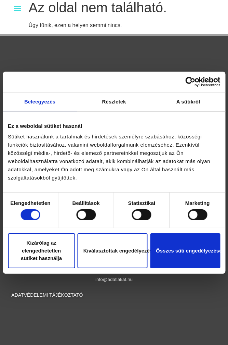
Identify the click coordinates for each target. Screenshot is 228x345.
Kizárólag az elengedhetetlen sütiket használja (41, 250)
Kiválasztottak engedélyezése (115, 251)
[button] (17, 8)
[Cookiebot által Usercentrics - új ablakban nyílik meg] (190, 81)
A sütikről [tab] (188, 101)
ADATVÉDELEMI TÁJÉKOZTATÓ (47, 295)
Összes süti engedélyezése (188, 251)
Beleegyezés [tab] (39, 101)
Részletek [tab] (114, 101)
